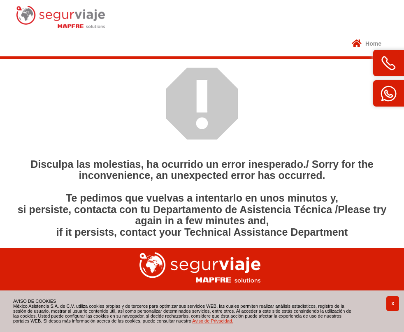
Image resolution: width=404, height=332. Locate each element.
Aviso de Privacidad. (212, 320)
